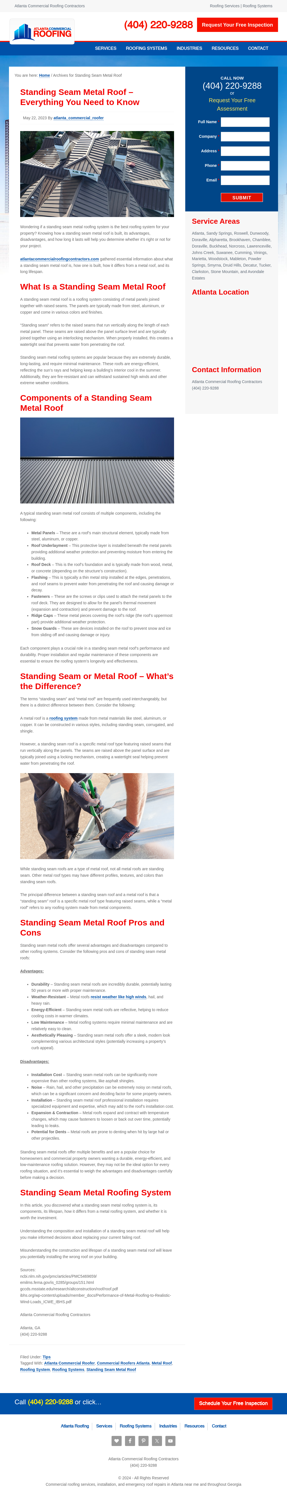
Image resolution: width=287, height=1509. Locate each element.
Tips (47, 1357)
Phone (212, 165)
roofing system (63, 718)
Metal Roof (162, 1363)
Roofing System (35, 1369)
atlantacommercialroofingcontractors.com (59, 259)
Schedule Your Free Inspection (233, 1403)
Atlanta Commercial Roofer (69, 1363)
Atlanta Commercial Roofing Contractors (42, 31)
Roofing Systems (68, 1369)
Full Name (208, 122)
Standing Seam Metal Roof (111, 1369)
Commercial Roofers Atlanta (123, 1363)
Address (210, 151)
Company (209, 136)
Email (212, 180)
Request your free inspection (237, 25)
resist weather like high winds (118, 997)
